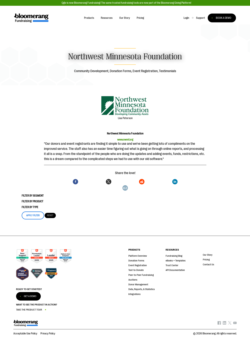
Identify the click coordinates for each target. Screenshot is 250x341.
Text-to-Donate (136, 270)
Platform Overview (137, 255)
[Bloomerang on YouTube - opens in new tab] (235, 323)
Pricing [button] (140, 17)
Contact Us (208, 264)
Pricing (206, 259)
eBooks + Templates (176, 260)
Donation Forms (136, 260)
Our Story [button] (124, 17)
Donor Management (138, 284)
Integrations (134, 294)
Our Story (207, 254)
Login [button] (186, 17)
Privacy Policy (47, 333)
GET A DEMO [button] (30, 296)
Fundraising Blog (174, 255)
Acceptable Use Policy (25, 333)
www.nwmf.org (125, 139)
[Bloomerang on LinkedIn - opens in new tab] (224, 323)
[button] (200, 18)
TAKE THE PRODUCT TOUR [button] (29, 309)
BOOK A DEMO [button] (223, 17)
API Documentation (175, 270)
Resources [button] (106, 17)
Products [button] (89, 17)
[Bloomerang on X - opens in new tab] (229, 323)
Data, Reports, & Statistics (141, 289)
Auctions (132, 279)
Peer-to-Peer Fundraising (141, 275)
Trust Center (172, 265)
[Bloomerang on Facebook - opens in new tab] (219, 323)
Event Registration (137, 265)
